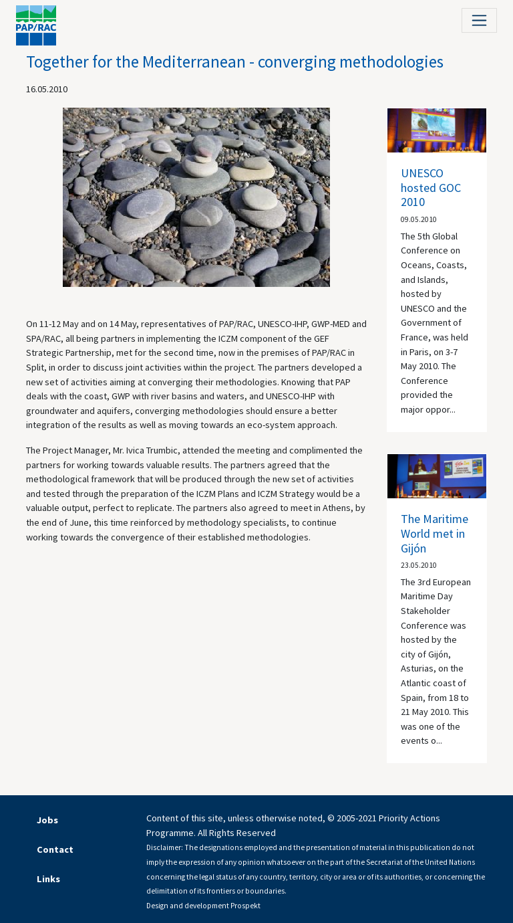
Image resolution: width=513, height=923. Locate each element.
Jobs (47, 820)
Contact (55, 849)
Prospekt (245, 905)
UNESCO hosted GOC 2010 (431, 187)
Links (48, 879)
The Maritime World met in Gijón (434, 533)
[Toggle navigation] (479, 20)
